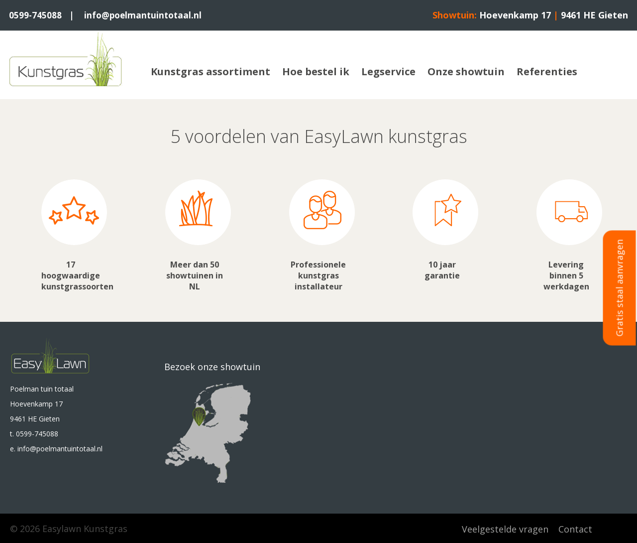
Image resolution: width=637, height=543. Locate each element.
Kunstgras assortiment (210, 71)
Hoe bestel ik (315, 71)
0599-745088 (35, 15)
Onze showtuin (466, 71)
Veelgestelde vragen (505, 528)
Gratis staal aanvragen (620, 288)
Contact (575, 528)
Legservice (388, 71)
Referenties (547, 71)
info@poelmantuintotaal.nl (145, 15)
